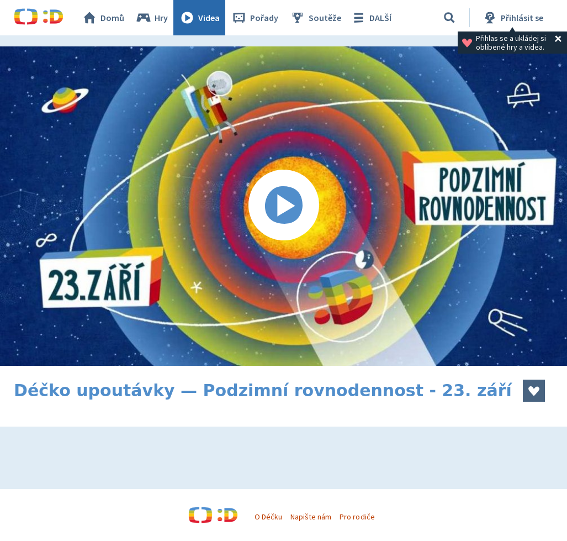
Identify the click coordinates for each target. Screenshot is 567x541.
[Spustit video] (283, 206)
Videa (199, 17)
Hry (151, 17)
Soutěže (315, 17)
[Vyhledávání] (449, 17)
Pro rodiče (357, 517)
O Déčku (268, 517)
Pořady (254, 17)
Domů (102, 17)
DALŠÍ (370, 17)
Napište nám (310, 517)
